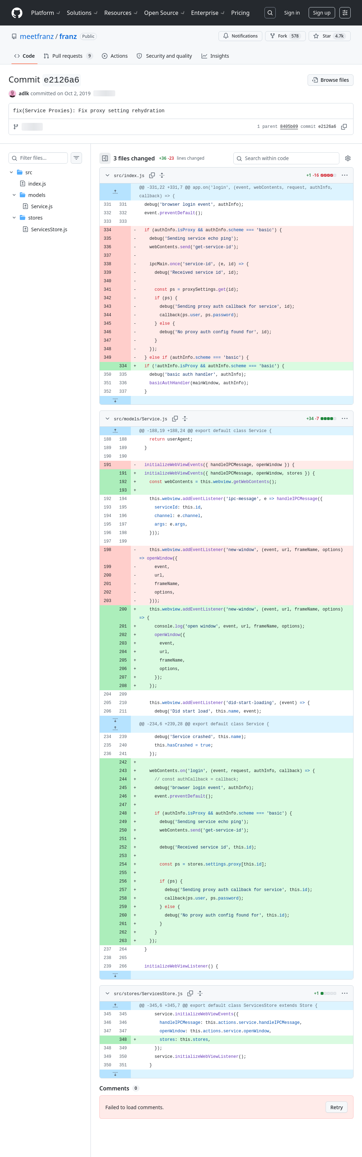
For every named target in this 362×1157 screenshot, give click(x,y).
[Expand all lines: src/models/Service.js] (199, 419)
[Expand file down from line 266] (129, 975)
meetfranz (37, 36)
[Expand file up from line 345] (129, 1006)
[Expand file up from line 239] (129, 728)
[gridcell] (233, 191)
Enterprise (208, 13)
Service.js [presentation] (42, 206)
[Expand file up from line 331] (129, 191)
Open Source (165, 13)
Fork (285, 36)
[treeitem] (52, 200)
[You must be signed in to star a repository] (330, 36)
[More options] (344, 175)
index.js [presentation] (37, 183)
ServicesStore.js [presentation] (49, 229)
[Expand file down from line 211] (129, 720)
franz (68, 36)
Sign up (322, 12)
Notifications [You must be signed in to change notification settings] (240, 36)
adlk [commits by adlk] (24, 93)
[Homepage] (17, 13)
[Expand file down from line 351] (129, 1074)
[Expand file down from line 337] (129, 400)
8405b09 (289, 126)
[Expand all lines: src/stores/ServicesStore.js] (214, 993)
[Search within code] (283, 158)
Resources (121, 13)
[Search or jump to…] (270, 12)
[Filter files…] (51, 158)
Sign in (292, 12)
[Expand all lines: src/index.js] (176, 175)
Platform (46, 13)
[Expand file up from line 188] (129, 431)
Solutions (83, 13)
